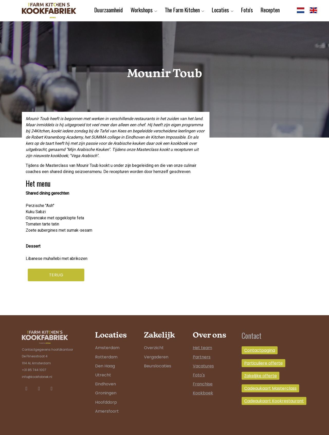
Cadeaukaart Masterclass (270, 388)
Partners (202, 357)
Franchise (203, 384)
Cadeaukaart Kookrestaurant (274, 401)
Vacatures (203, 366)
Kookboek (203, 393)
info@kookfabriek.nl (37, 377)
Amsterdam (107, 348)
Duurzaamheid (108, 10)
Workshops (142, 10)
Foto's (247, 10)
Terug (56, 275)
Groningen (105, 393)
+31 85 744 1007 (34, 370)
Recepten (270, 10)
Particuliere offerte (263, 363)
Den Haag (105, 366)
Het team (202, 348)
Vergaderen (156, 357)
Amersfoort (107, 411)
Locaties (220, 10)
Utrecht (103, 375)
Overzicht (154, 348)
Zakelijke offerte (260, 376)
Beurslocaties (157, 366)
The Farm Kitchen (182, 10)
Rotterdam (106, 357)
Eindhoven (105, 384)
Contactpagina (259, 350)
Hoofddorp (106, 402)
